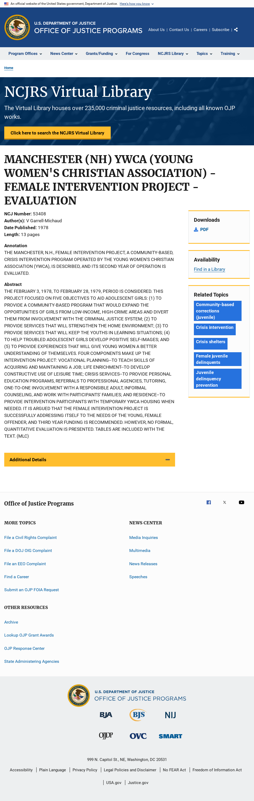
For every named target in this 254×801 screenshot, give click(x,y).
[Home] (88, 27)
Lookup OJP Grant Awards (29, 635)
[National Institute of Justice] (170, 719)
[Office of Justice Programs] (17, 27)
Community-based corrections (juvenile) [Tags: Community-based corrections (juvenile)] (215, 311)
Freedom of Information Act (217, 770)
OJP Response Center (24, 648)
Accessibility (21, 770)
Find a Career (16, 576)
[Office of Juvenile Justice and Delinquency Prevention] (106, 740)
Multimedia (139, 550)
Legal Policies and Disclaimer (130, 770)
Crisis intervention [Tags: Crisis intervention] (215, 327)
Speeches (138, 576)
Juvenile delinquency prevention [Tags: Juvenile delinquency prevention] (208, 379)
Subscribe (220, 29)
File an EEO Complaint (25, 563)
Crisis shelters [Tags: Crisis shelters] (210, 341)
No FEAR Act (174, 770)
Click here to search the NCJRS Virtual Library (57, 133)
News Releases (143, 563)
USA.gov (113, 782)
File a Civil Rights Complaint (30, 537)
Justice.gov (138, 782)
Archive (11, 622)
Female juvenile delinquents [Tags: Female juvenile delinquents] (212, 359)
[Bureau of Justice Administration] (106, 719)
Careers (200, 29)
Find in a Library (209, 269)
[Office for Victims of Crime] (138, 740)
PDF (204, 229)
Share (240, 33)
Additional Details (28, 459)
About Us (156, 29)
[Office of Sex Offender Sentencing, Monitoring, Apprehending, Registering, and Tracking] (170, 739)
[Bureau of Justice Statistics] (138, 722)
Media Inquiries (143, 537)
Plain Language (52, 770)
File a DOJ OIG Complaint (28, 550)
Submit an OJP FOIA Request (31, 589)
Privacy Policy (85, 770)
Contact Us (179, 29)
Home (8, 68)
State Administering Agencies (31, 661)
